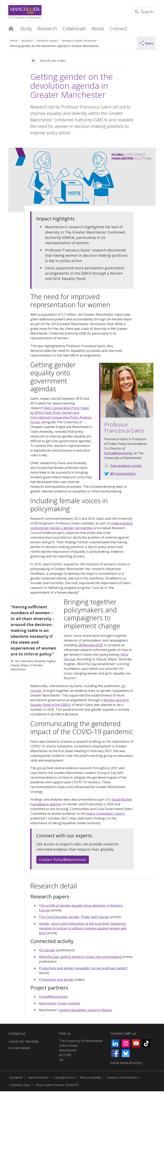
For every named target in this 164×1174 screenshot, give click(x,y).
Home (11, 28)
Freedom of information (122, 1077)
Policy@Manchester (118, 453)
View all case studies (48, 60)
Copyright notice (64, 1077)
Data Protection (38, 1077)
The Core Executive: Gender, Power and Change (74, 917)
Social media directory (126, 1063)
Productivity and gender (56, 979)
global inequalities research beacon (86, 1010)
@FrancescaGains (123, 473)
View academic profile (126, 466)
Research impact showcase (79, 40)
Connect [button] (118, 28)
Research (27, 40)
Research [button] (47, 28)
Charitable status (20, 1085)
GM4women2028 (90, 645)
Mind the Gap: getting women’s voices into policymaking (80, 957)
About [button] (97, 28)
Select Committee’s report (105, 813)
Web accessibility (90, 1077)
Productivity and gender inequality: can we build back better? (83, 968)
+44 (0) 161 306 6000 (23, 1041)
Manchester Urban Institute (59, 1003)
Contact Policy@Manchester (62, 859)
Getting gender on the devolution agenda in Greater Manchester (54, 46)
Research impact (47, 40)
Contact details (19, 1048)
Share (146, 43)
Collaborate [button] (74, 28)
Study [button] (26, 28)
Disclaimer (16, 1077)
